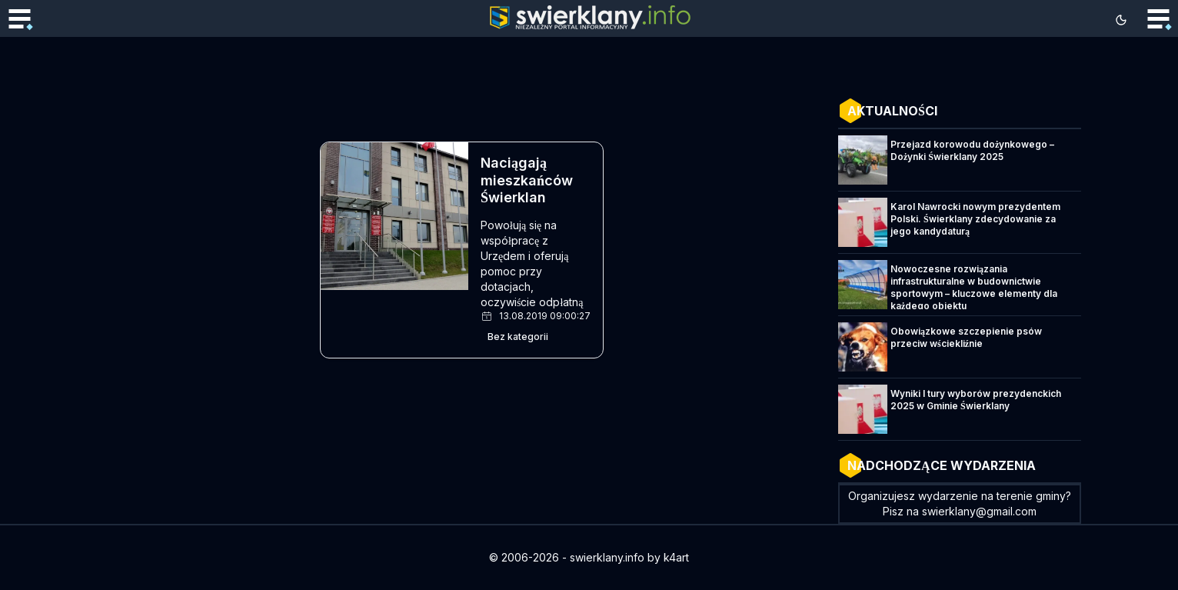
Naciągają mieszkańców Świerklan (527, 180)
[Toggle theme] (1121, 20)
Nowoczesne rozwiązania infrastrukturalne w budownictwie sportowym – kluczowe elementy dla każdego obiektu (973, 287)
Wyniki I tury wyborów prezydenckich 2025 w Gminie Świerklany (975, 400)
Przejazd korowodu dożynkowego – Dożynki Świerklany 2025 (972, 150)
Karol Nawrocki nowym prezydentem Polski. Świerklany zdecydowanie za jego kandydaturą (975, 219)
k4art (676, 557)
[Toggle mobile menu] (19, 20)
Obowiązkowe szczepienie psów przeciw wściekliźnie (966, 337)
